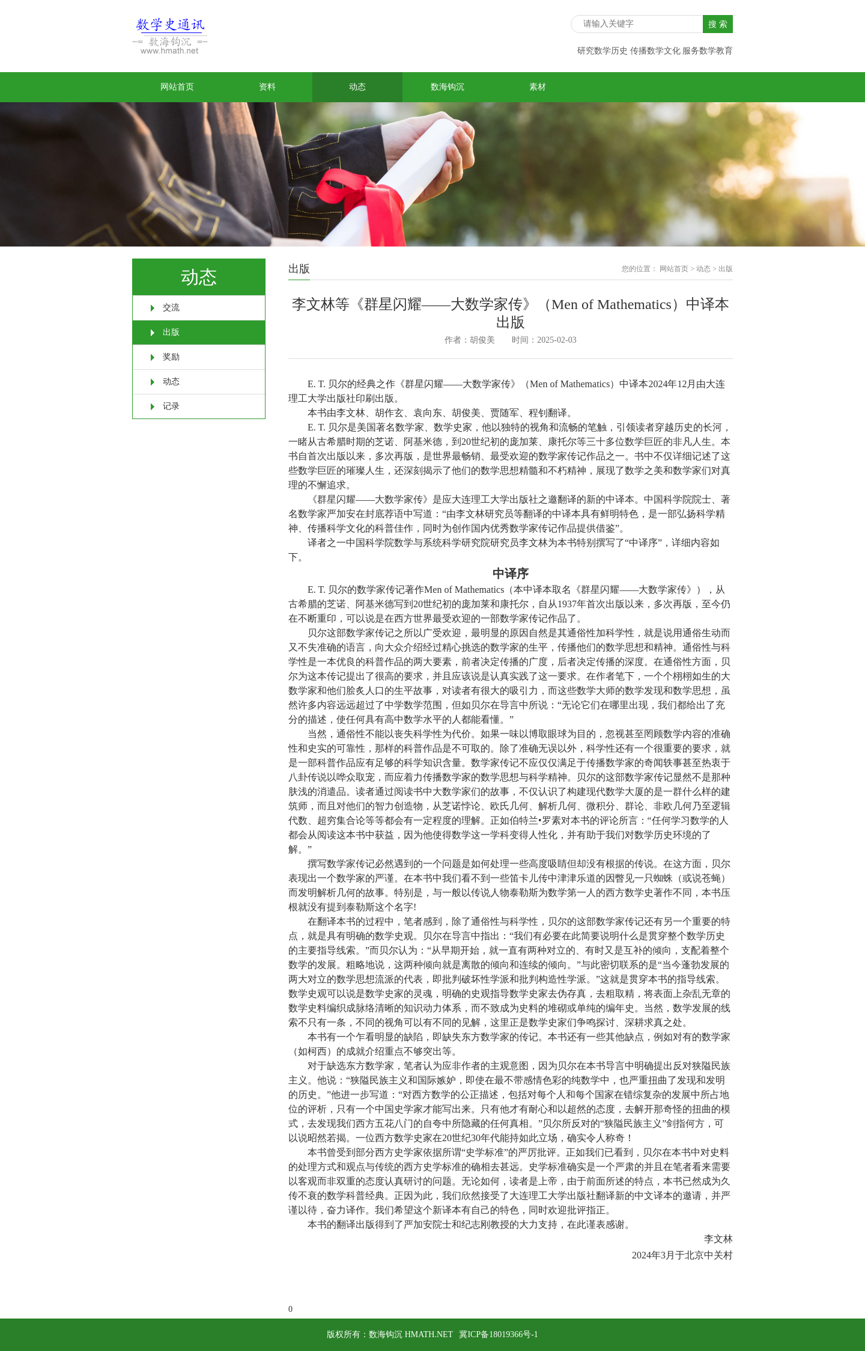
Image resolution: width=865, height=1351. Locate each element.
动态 (357, 86)
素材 (537, 86)
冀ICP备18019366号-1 (498, 1334)
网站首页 (177, 86)
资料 (267, 86)
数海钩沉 (447, 86)
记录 (171, 406)
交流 (171, 307)
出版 (171, 332)
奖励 (171, 356)
